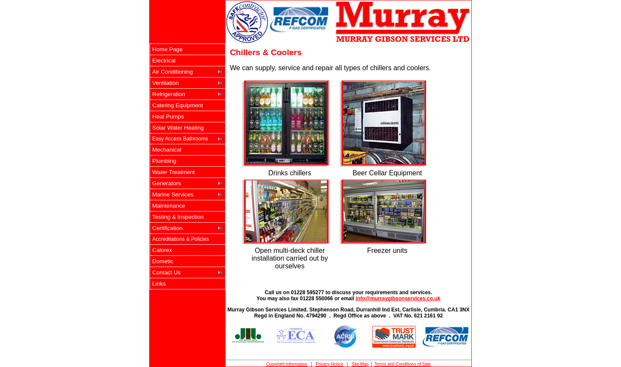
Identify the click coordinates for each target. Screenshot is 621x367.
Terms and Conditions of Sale (402, 364)
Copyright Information (286, 364)
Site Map (359, 364)
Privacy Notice (329, 364)
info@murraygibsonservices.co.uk (398, 298)
